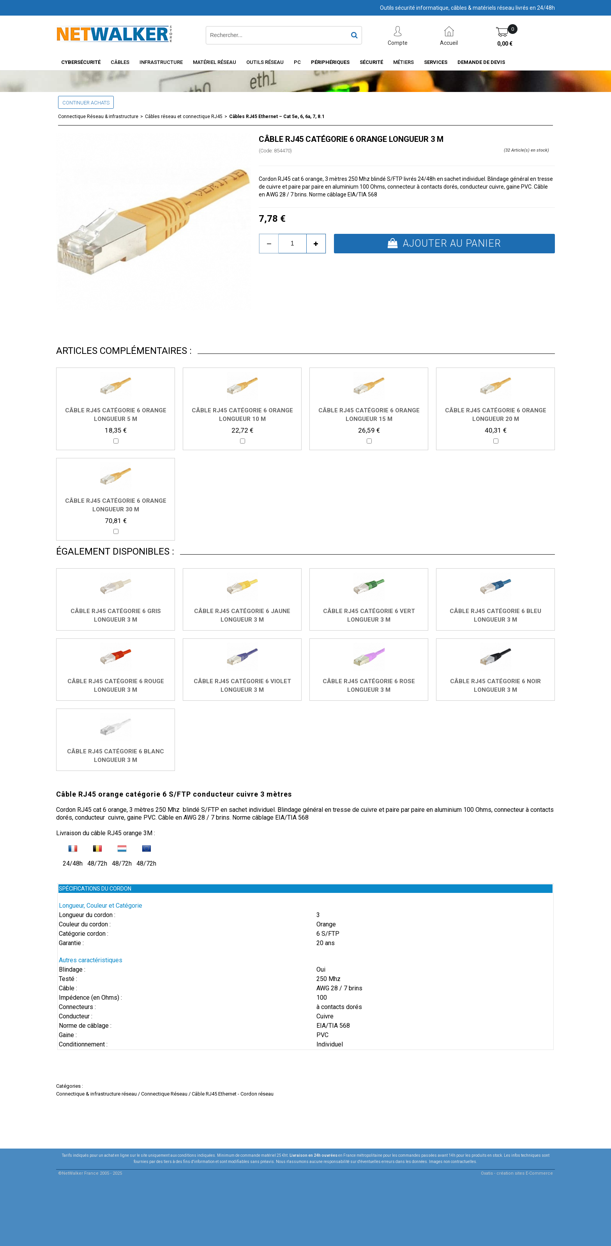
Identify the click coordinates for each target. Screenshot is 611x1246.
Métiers (403, 62)
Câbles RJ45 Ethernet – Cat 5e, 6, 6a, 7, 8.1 (277, 116)
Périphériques (330, 62)
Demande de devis (481, 62)
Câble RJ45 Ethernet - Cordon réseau (233, 1094)
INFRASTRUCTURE (161, 62)
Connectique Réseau (164, 1094)
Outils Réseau (265, 62)
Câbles (120, 62)
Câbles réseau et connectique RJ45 (184, 116)
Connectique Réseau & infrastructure (98, 116)
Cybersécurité (81, 62)
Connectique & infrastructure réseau (96, 1094)
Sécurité (371, 62)
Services (435, 62)
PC (297, 62)
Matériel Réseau (214, 62)
